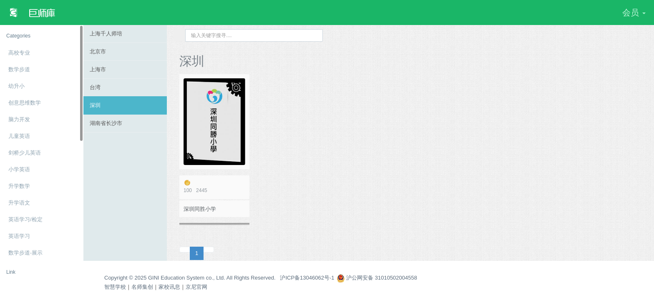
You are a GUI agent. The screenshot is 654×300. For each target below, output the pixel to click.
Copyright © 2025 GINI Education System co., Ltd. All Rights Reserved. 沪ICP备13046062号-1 (219, 278)
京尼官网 (196, 287)
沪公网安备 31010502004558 (377, 278)
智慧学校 (115, 287)
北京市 (98, 51)
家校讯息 (169, 287)
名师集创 (142, 287)
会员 (634, 12)
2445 (214, 186)
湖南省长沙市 (106, 123)
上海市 (98, 69)
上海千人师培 (106, 33)
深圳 (95, 105)
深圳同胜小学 (200, 209)
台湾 (95, 87)
